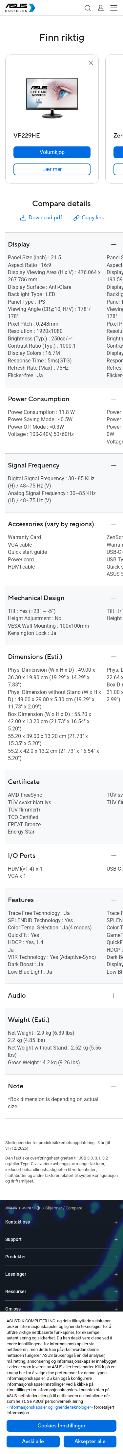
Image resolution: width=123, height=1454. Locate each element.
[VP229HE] (52, 134)
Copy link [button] (88, 218)
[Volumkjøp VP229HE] (52, 152)
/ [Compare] (72, 1207)
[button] (88, 8)
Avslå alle (33, 1441)
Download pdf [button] (40, 218)
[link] (52, 169)
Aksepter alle (90, 1441)
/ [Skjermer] (52, 1207)
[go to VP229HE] (52, 98)
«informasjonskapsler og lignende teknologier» (50, 1407)
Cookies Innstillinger (61, 1425)
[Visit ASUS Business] (24, 1208)
